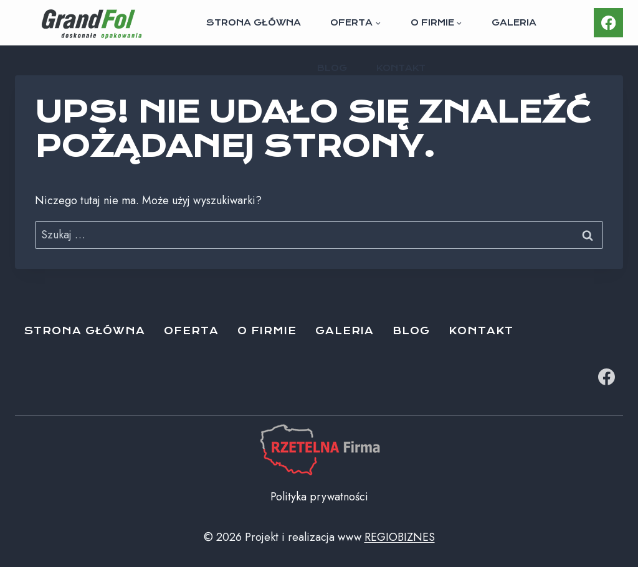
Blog (332, 68)
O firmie (267, 331)
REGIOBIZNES (399, 537)
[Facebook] (608, 22)
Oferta (191, 331)
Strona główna (253, 22)
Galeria (514, 22)
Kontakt (401, 68)
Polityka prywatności (319, 497)
